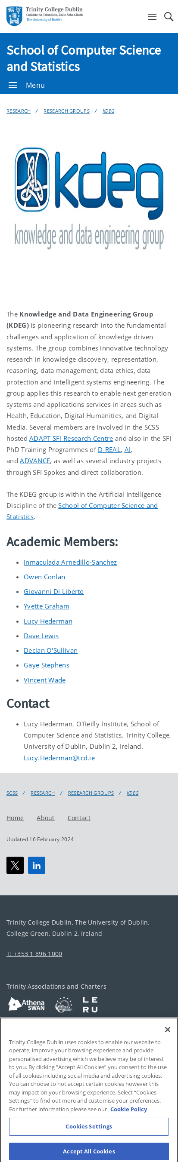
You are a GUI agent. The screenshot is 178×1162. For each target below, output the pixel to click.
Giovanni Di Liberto (54, 591)
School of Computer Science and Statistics (83, 58)
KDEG (108, 111)
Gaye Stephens (46, 665)
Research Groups (67, 111)
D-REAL (109, 449)
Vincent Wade (45, 680)
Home (15, 818)
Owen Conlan (44, 576)
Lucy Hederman (48, 621)
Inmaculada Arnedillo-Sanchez (70, 562)
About (46, 818)
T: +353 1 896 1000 (34, 954)
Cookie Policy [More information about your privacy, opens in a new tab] (128, 1116)
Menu (27, 85)
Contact (79, 818)
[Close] (167, 1036)
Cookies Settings (89, 1133)
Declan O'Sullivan (51, 650)
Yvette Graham (46, 606)
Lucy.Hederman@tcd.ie (59, 757)
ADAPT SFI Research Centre (71, 438)
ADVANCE (35, 460)
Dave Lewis (41, 635)
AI (128, 449)
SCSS (12, 793)
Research (18, 111)
